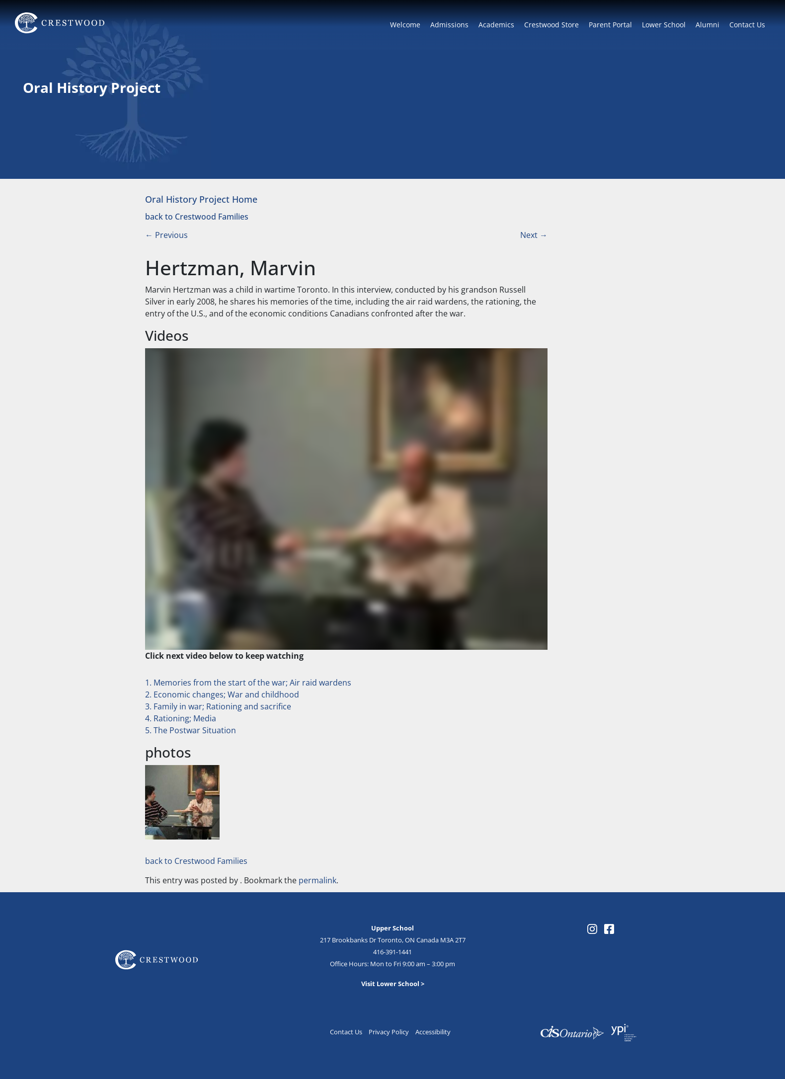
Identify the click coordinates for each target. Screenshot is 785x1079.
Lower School (664, 24)
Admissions (449, 24)
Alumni (707, 24)
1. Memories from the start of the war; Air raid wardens (248, 682)
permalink (317, 880)
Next (534, 235)
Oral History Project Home (201, 199)
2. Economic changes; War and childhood (222, 694)
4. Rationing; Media (180, 718)
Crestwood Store (551, 24)
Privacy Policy (389, 1031)
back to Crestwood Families (196, 216)
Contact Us (747, 24)
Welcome (405, 24)
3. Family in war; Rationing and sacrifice (218, 706)
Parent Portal (610, 24)
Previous (166, 235)
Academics (496, 24)
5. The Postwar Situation (190, 730)
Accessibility (433, 1031)
